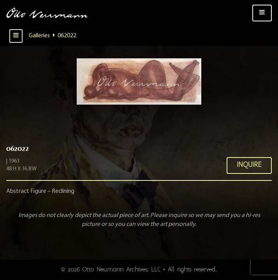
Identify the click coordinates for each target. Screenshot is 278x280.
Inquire (249, 165)
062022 (67, 36)
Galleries (39, 36)
